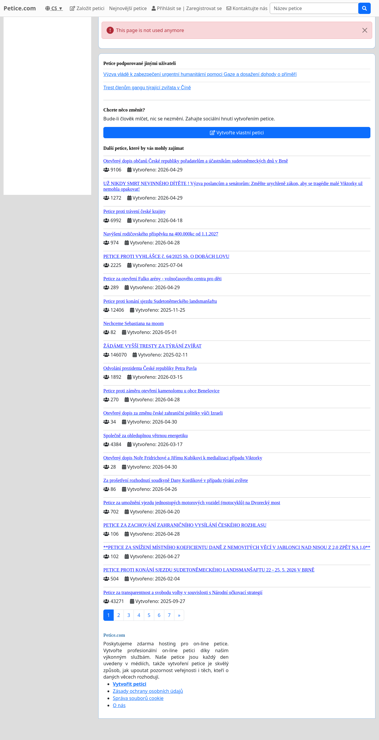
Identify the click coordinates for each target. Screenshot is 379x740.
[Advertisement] (47, 106)
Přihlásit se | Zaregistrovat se (187, 8)
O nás (119, 705)
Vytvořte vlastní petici (237, 132)
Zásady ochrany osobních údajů (148, 691)
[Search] (314, 8)
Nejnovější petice (128, 8)
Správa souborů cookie (138, 698)
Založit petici (87, 8)
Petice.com (20, 8)
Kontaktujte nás (247, 8)
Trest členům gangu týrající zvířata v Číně (147, 87)
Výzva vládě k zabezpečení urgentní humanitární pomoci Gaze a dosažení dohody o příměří (200, 74)
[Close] (365, 30)
